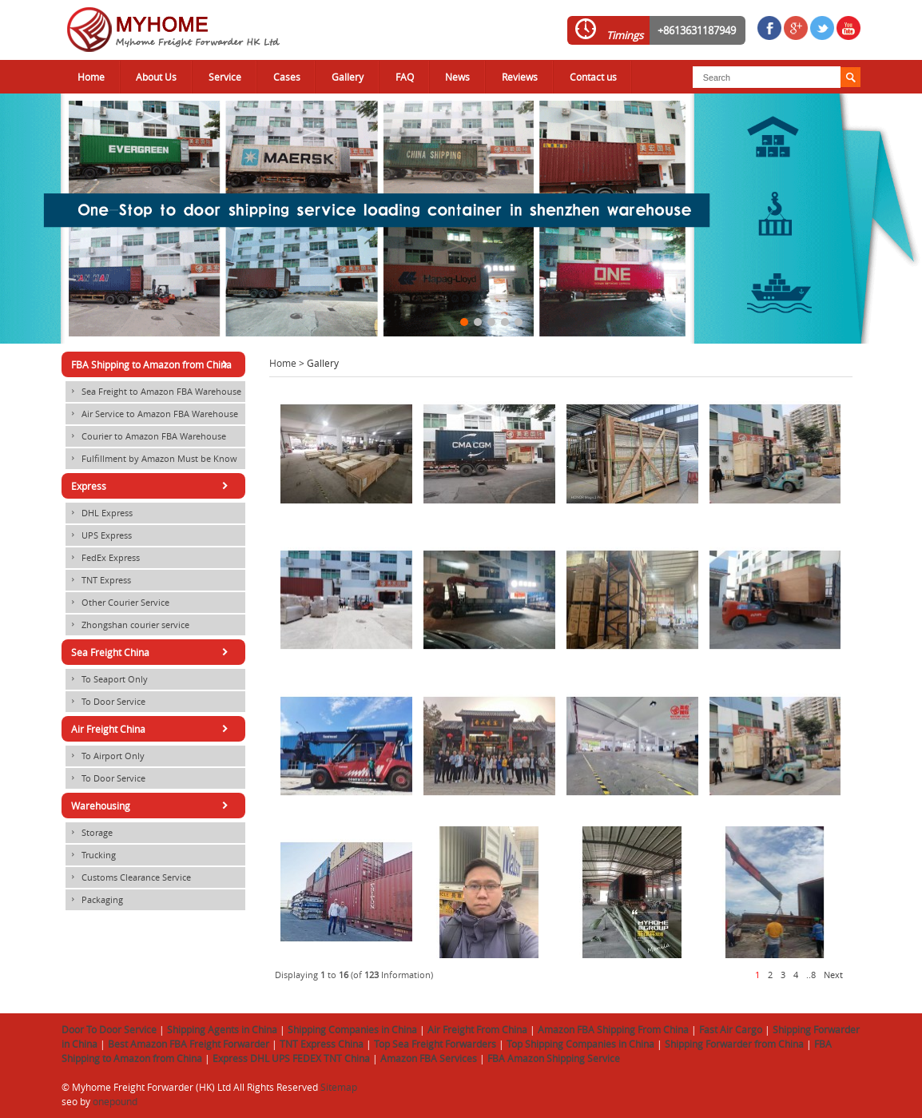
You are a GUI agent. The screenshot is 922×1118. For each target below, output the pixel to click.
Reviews (520, 76)
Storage (89, 833)
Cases (286, 76)
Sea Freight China (152, 652)
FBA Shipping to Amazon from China (152, 364)
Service (225, 76)
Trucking (91, 855)
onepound (115, 1101)
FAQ (404, 76)
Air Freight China (152, 729)
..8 (811, 975)
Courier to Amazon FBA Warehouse (146, 436)
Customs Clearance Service (128, 877)
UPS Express (99, 535)
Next (833, 975)
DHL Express (99, 513)
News (457, 76)
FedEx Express (103, 558)
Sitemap (338, 1086)
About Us (156, 76)
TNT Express (98, 580)
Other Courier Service (117, 602)
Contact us (593, 76)
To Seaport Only (107, 679)
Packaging (94, 900)
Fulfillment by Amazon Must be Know (151, 459)
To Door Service (105, 701)
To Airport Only (105, 756)
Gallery (348, 76)
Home (91, 76)
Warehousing (152, 806)
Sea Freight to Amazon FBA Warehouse (153, 391)
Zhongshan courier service (127, 625)
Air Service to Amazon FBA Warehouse (152, 414)
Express (152, 486)
